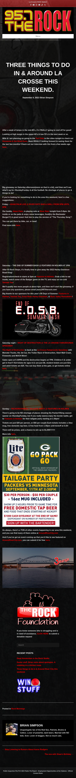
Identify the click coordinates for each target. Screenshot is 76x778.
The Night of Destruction (13, 350)
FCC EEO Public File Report (27, 771)
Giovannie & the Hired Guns (14, 141)
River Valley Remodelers (61, 297)
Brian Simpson (47, 98)
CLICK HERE (42, 634)
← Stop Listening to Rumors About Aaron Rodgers (25, 749)
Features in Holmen (45, 277)
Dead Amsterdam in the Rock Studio (33, 658)
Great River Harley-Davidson (34, 297)
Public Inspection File (10, 771)
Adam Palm (18, 211)
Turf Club (40, 138)
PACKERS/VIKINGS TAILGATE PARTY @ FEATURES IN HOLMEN (40, 409)
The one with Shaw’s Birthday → (59, 754)
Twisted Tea (7, 283)
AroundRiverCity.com (48, 533)
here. (4, 147)
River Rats (44, 211)
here (18, 225)
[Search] (38, 645)
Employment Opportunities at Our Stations (52, 771)
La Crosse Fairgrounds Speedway (52, 350)
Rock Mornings (18, 709)
